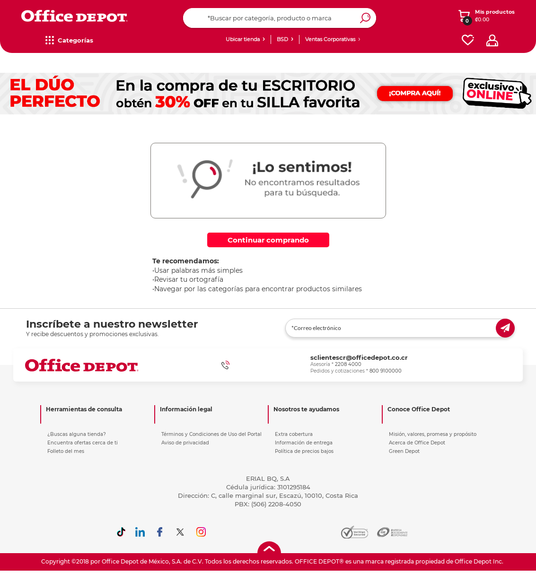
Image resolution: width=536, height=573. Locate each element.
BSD (282, 39)
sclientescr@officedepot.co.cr (359, 357)
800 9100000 (385, 371)
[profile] (492, 40)
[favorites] (468, 40)
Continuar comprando (268, 239)
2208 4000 (348, 364)
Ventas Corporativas (330, 39)
